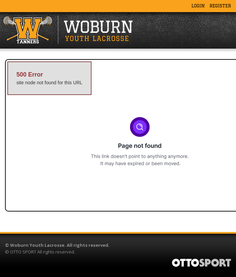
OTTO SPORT (23, 252)
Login (198, 5)
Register (220, 5)
